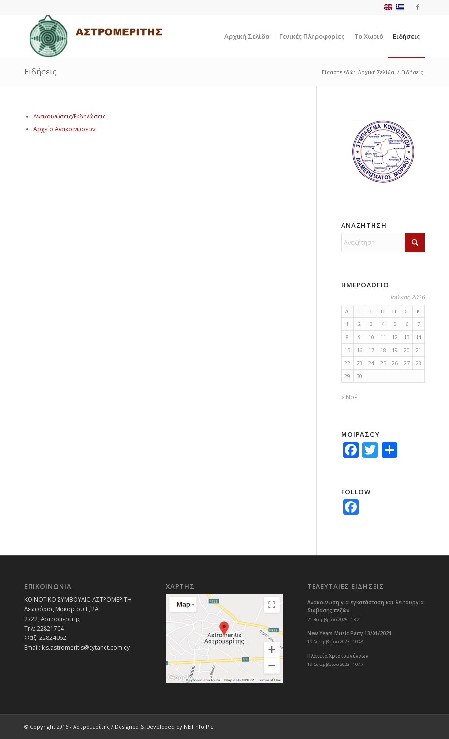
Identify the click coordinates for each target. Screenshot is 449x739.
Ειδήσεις (40, 71)
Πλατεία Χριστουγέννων (338, 655)
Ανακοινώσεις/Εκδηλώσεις (69, 116)
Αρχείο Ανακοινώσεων (64, 129)
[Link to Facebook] (417, 7)
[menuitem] (247, 36)
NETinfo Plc (198, 726)
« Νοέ (349, 397)
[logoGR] (95, 36)
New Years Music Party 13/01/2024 (349, 633)
